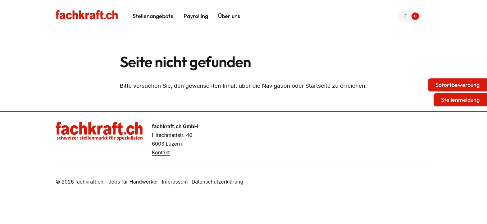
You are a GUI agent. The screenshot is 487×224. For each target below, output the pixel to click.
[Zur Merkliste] (410, 16)
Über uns (229, 16)
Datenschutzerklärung (218, 182)
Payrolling (196, 16)
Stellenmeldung (460, 99)
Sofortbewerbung (457, 84)
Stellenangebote (153, 16)
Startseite (317, 85)
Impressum (175, 182)
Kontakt (161, 152)
